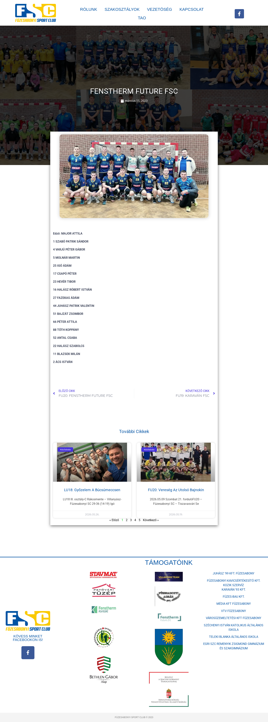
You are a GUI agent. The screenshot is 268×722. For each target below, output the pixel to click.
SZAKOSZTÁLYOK (122, 9)
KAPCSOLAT (191, 9)
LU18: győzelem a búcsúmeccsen (92, 490)
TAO (142, 18)
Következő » (151, 520)
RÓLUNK (88, 9)
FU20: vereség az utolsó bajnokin (176, 490)
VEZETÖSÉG (159, 9)
